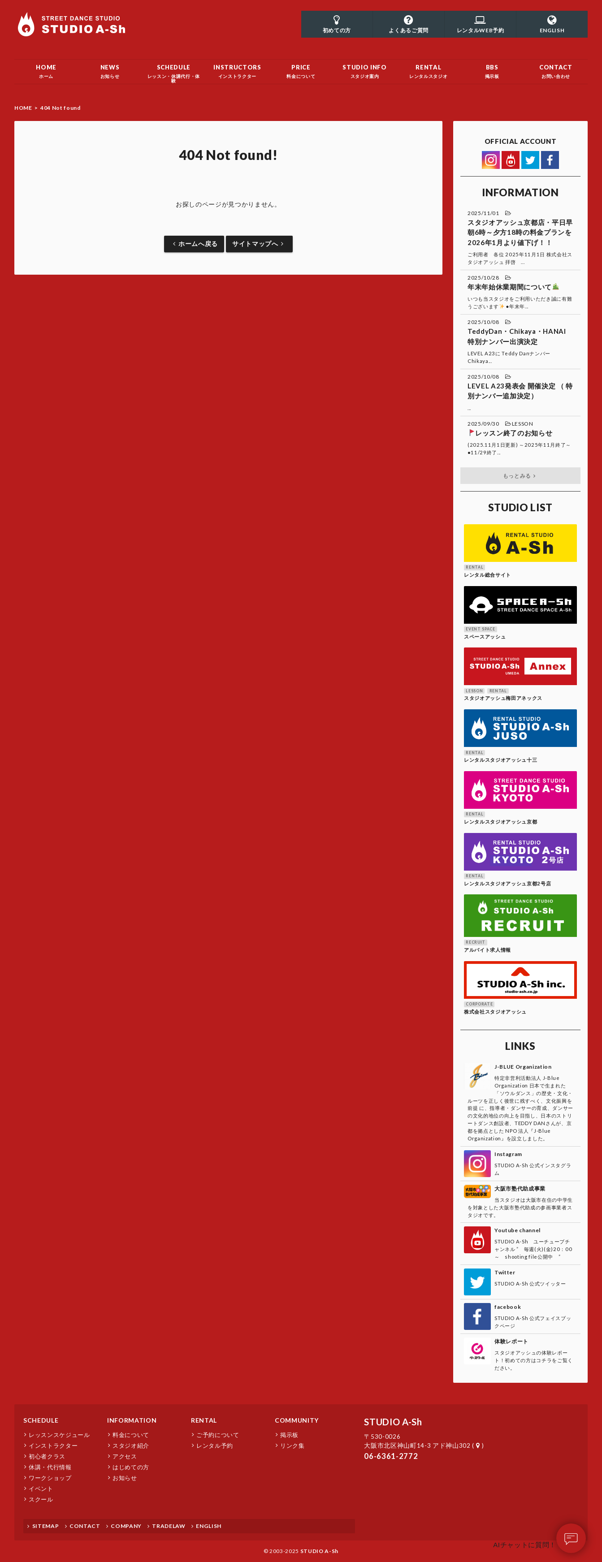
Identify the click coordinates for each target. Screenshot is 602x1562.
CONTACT (81, 1526)
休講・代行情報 (50, 1467)
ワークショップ (50, 1477)
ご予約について (217, 1434)
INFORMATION (131, 1420)
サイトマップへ (259, 243)
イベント (41, 1488)
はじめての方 (131, 1467)
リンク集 (292, 1445)
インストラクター (237, 69)
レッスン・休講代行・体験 (173, 71)
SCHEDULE (40, 1420)
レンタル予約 (214, 1445)
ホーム (46, 69)
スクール (41, 1499)
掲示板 (492, 69)
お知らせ (110, 69)
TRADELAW (165, 1526)
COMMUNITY (297, 1420)
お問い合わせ (556, 69)
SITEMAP (42, 1526)
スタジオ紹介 (131, 1445)
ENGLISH (205, 1526)
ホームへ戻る (194, 243)
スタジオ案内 (365, 69)
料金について (301, 69)
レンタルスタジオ (428, 69)
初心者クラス (47, 1456)
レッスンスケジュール (59, 1434)
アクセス (125, 1456)
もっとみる (520, 475)
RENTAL (204, 1420)
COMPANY (123, 1526)
